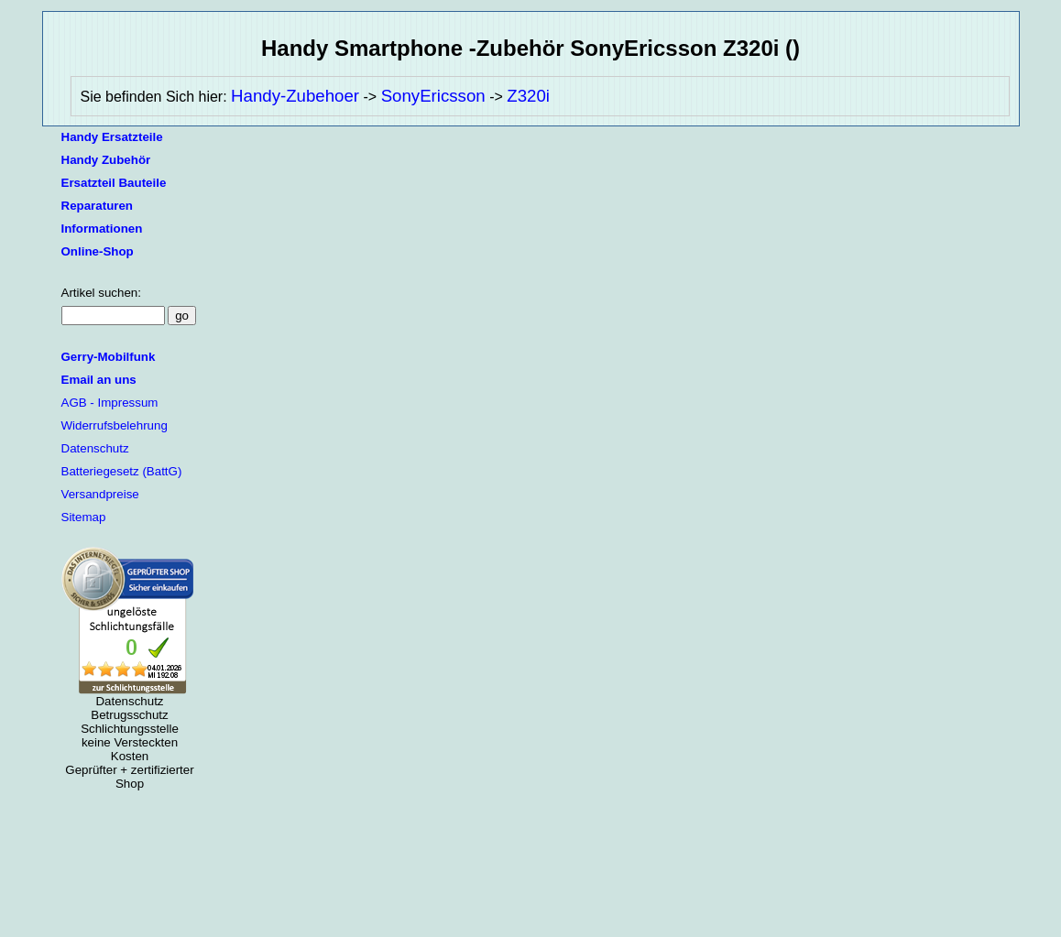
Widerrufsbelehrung (114, 425)
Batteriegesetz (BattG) (121, 471)
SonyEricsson (433, 95)
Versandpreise (100, 494)
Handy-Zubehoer (295, 95)
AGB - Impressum (110, 402)
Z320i (528, 95)
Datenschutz (95, 448)
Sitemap (83, 517)
